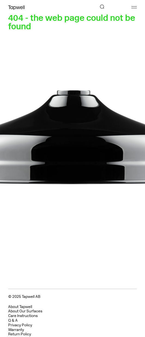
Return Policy (19, 334)
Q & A (13, 320)
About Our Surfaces (25, 311)
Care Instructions (23, 315)
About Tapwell (20, 306)
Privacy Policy (20, 325)
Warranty (16, 329)
